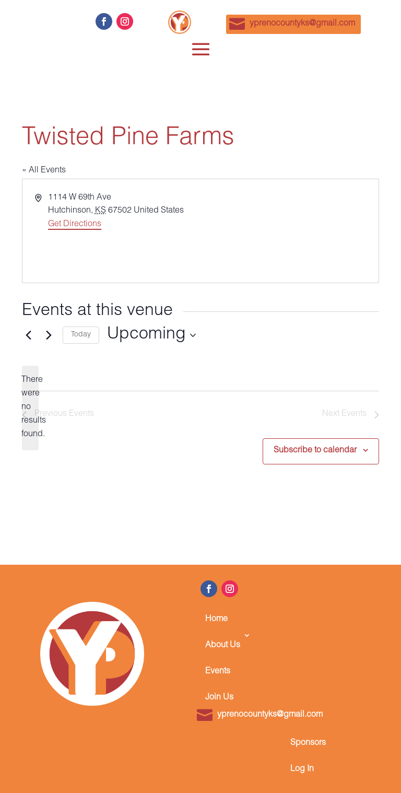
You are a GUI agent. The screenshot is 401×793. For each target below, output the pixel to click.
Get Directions (74, 224)
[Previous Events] (28, 335)
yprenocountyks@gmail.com (302, 24)
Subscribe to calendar (315, 451)
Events (217, 672)
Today (81, 335)
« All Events (44, 171)
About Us (222, 646)
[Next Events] (48, 335)
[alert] (30, 408)
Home (216, 619)
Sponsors (308, 743)
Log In (302, 769)
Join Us (219, 698)
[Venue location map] (288, 231)
